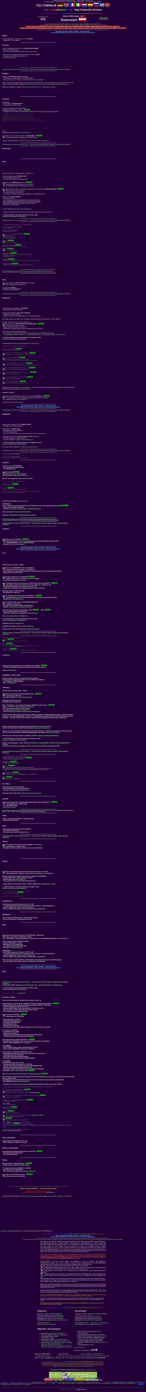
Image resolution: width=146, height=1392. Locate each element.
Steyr (66, 25)
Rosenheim (29, 478)
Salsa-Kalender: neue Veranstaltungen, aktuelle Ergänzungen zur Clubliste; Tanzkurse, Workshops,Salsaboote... (57, 1342)
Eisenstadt (65, 24)
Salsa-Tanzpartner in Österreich (46, 1324)
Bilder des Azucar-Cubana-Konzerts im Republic (18, 706)
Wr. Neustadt (100, 25)
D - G (79, 1315)
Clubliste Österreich (56, 1314)
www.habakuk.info (17, 599)
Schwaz (62, 25)
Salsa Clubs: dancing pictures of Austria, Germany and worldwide (68, 1382)
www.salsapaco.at (47, 212)
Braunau (51, 24)
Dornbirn (60, 24)
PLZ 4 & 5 (69, 1345)
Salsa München (95, 1382)
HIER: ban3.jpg (52, 1291)
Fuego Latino (19, 623)
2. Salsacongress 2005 (33, 334)
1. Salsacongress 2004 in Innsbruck (13, 334)
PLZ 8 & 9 (52, 1347)
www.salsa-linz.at (32, 613)
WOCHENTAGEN (58, 1315)
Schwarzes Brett (6, 1231)
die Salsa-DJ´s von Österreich (54, 1318)
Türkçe (107, 6)
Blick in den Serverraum (60, 1320)
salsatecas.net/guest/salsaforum (48, 735)
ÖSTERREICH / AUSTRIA (63, 1347)
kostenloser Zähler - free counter (93, 1383)
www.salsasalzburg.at (33, 711)
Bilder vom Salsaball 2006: (22, 1070)
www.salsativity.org (26, 209)
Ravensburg (54, 82)
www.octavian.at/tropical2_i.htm (32, 87)
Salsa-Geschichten (99, 1334)
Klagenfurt (86, 24)
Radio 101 (108, 1382)
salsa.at (80, 1299)
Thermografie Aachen (106, 1383)
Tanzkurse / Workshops (64, 1196)
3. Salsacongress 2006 (47, 334)
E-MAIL (92, 1345)
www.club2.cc (13, 57)
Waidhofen (87, 25)
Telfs (69, 25)
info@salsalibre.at (25, 389)
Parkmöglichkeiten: (46, 1261)
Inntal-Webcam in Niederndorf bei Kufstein (22, 515)
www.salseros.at (22, 475)
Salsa (38, 1382)
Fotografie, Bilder (81, 1383)
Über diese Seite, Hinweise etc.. (56, 1333)
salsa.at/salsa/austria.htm (79, 1347)
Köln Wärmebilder (27, 1384)
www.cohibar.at (28, 184)
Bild (18, 453)
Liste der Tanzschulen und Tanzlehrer (14, 216)
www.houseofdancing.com (28, 985)
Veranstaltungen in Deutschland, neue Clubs (88, 1324)
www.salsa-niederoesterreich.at (19, 790)
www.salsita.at (29, 84)
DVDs (61, 1339)
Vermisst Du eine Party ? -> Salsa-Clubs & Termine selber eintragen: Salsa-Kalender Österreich (42, 69)
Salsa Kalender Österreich (20, 710)
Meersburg (61, 82)
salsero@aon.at (14, 616)
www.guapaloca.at (25, 132)
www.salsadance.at (27, 439)
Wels (92, 25)
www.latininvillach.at (19, 879)
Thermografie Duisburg (130, 1383)
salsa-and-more (35, 1115)
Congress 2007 (60, 334)
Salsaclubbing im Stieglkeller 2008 (19, 746)
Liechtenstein (44, 140)
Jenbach (82, 24)
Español (90, 6)
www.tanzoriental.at (16, 947)
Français (72, 6)
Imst (73, 24)
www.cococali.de (41, 84)
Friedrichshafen (38, 82)
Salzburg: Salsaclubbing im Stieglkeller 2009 (45, 746)
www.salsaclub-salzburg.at (41, 728)
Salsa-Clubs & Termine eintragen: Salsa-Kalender (82, 32)
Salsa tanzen (81, 1389)
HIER (41, 1299)
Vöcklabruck (81, 25)
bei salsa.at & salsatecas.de (58, 1335)
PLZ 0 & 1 (55, 1345)
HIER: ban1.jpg (88, 1290)
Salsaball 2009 (53, 743)
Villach (76, 25)
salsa (41, 1382)
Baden (46, 24)
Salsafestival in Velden (48, 884)
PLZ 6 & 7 (45, 1347)
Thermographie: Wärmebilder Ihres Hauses (19, 1383)
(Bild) (18, 456)
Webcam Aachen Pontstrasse (69, 1383)
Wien (95, 25)
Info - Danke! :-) (72, 1281)
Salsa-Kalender (50, 1192)
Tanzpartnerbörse (63, 32)
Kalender (17, 678)
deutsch (60, 6)
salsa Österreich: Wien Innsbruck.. (38, 1383)
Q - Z (91, 1315)
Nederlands (84, 6)
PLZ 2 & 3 (62, 1345)
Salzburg (52, 25)
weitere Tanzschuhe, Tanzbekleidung (50, 985)
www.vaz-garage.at (19, 544)
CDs (56, 1339)
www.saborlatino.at (34, 629)
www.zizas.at (18, 646)
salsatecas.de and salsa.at (95, 1303)
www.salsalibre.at (25, 322)
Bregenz (55, 24)
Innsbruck (76, 24)
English (66, 6)
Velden (72, 25)
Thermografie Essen (17, 1384)
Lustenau (41, 25)
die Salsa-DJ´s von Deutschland (92, 1320)
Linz (100, 24)
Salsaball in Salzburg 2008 (39, 743)
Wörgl (105, 25)
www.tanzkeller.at (62, 938)
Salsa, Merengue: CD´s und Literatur (62, 1358)
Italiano (78, 6)
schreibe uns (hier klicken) (85, 1339)
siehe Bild (38, 844)
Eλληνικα (102, 6)
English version (98, 1354)
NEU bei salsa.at (40, 1358)
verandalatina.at (11, 683)
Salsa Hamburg (87, 1382)
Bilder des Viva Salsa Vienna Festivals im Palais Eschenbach (25, 1074)
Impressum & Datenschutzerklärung (64, 1370)
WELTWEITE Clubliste (47, 1338)
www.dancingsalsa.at (35, 1092)
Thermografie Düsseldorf (118, 1383)
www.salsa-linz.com (30, 586)
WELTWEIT (46, 1354)
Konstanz (47, 82)
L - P (87, 1315)
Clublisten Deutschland (94, 1314)
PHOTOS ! (60, 1317)
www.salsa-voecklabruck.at (26, 907)
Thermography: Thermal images (119, 1382)
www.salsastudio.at (16, 711)
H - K (83, 1315)
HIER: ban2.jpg (102, 1290)
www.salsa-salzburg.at (25, 697)
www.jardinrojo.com (23, 1081)
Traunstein (16, 512)
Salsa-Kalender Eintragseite (28, 1196)
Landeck (96, 24)
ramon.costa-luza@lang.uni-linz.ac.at (21, 607)
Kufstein (92, 24)
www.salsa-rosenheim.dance (18, 509)
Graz (70, 24)
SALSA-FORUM (86, 1354)
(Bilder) (8, 1122)
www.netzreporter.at (22, 1084)
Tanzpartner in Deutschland (99, 1323)
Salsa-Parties (52, 1196)
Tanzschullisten (64, 1286)
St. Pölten (57, 25)
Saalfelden (46, 25)
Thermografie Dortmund (6, 1384)
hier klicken (102, 1342)
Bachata (34, 1382)
